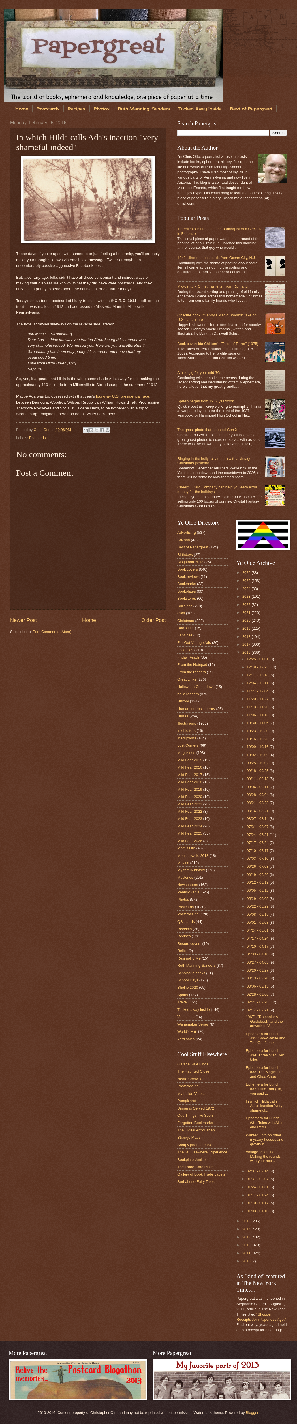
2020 (246, 620)
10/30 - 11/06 (258, 723)
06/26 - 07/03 (258, 866)
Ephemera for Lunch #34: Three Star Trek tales (265, 1055)
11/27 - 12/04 (258, 691)
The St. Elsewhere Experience (202, 1152)
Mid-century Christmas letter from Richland (212, 286)
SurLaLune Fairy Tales (196, 1181)
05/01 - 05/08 (258, 922)
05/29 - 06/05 (258, 898)
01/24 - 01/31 (258, 1187)
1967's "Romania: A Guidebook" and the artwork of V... (264, 1021)
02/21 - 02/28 (258, 1002)
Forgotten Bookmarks (195, 1123)
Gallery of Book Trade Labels (201, 1174)
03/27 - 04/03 (258, 962)
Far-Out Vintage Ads (194, 642)
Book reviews (188, 576)
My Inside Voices (191, 1093)
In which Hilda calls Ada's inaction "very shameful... (264, 1105)
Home (21, 108)
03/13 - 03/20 (258, 978)
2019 (246, 628)
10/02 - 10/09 (258, 755)
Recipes (76, 108)
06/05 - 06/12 (258, 890)
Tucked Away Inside (200, 108)
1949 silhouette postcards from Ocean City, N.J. (216, 258)
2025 (246, 580)
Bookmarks (186, 584)
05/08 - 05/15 (258, 914)
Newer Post (23, 620)
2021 (246, 612)
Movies (183, 863)
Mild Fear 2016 (189, 767)
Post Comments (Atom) (52, 631)
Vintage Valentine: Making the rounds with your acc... (263, 1156)
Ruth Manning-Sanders (144, 108)
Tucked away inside (193, 1009)
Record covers (189, 943)
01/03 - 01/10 (258, 1211)
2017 (246, 644)
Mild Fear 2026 (189, 841)
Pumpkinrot (186, 1101)
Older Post (153, 620)
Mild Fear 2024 (189, 826)
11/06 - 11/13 (258, 715)
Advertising (186, 532)
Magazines (186, 752)
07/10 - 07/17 (258, 850)
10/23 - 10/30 (258, 731)
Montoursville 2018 (192, 855)
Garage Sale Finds (192, 1064)
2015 (246, 1221)
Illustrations (186, 723)
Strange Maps (188, 1137)
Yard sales (186, 1039)
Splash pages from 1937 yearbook (205, 401)
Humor (183, 716)
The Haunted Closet (193, 1071)
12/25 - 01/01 (258, 659)
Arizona (183, 540)
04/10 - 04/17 (258, 946)
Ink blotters (186, 730)
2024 (246, 589)
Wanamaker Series (193, 1024)
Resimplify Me (189, 958)
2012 (246, 1245)
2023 (246, 596)
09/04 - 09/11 (258, 787)
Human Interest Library (196, 709)
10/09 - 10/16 (258, 747)
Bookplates (186, 591)
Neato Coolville (189, 1079)
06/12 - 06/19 (258, 882)
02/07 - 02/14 (258, 1171)
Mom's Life (186, 848)
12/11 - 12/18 (258, 675)
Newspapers (187, 884)
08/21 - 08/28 (258, 803)
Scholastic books (191, 973)
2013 (246, 1237)
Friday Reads (188, 657)
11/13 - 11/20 (258, 707)
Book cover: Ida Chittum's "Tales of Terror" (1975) (217, 344)
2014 (246, 1229)
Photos (102, 108)
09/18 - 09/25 (258, 771)
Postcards (48, 108)
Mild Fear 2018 (189, 782)
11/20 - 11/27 (258, 699)
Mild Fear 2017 (189, 775)
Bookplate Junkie (191, 1159)
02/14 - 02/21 (258, 1010)
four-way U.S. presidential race (122, 396)
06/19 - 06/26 (258, 874)
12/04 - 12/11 (258, 683)
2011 (246, 1253)
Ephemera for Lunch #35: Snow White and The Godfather (265, 1038)
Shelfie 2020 (187, 987)
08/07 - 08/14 (258, 818)
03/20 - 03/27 (258, 970)
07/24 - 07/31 (258, 835)
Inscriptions (186, 738)
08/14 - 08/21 (258, 811)
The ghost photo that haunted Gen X (207, 430)
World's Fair (187, 1031)
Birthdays (185, 554)
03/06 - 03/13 (258, 986)
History (183, 701)
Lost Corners (188, 745)
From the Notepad (192, 664)
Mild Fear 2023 (189, 818)
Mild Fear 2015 (189, 760)
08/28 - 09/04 (258, 794)
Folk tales (185, 650)
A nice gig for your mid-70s (199, 372)
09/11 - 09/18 (258, 779)
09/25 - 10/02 (258, 763)
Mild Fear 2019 (189, 789)
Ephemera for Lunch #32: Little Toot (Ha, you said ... (264, 1088)
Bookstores (186, 598)
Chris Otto (43, 430)
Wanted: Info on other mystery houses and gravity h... (264, 1139)
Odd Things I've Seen (195, 1115)
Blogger (252, 1412)
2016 (246, 652)
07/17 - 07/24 (258, 842)
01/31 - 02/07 (258, 1179)
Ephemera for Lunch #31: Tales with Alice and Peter (264, 1122)
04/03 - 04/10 (258, 954)
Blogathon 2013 (190, 562)
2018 (246, 636)
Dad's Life (185, 628)
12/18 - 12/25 (258, 667)
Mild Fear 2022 (189, 811)
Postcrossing (188, 914)
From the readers (191, 672)
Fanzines (184, 635)
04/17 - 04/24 (258, 938)
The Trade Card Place (195, 1167)
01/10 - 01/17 (258, 1203)
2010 (246, 1261)
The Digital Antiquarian (196, 1130)
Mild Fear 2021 (189, 804)
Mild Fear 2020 (189, 797)
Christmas (185, 621)
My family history (191, 870)
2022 (246, 604)
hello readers (188, 694)
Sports (182, 995)
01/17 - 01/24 (258, 1195)
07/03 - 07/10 (258, 858)
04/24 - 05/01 (258, 930)
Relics (182, 951)
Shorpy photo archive (195, 1145)
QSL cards (186, 921)
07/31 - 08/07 (258, 827)
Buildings (184, 606)
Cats (181, 613)
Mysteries (185, 877)
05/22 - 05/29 (258, 906)
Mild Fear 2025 (189, 833)
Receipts (184, 929)
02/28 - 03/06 (258, 994)
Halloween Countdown (196, 687)
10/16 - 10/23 (258, 739)
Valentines (185, 1017)
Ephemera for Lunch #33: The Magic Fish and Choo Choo (264, 1072)
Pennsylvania (188, 892)
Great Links (186, 679)
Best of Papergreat (192, 547)
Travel (182, 1002)
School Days (187, 980)
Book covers (187, 569)
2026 (246, 572)
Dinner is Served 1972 (195, 1108)
